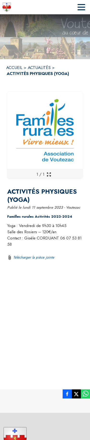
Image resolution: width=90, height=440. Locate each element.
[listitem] (67, 394)
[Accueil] (6, 7)
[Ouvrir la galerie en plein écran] (48, 174)
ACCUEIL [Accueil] (14, 67)
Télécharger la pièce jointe (33, 257)
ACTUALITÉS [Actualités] (39, 67)
